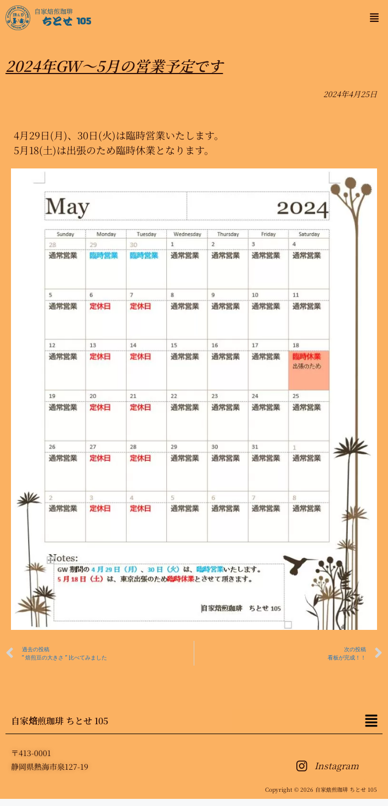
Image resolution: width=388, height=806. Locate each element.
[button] (374, 18)
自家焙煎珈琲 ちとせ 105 (59, 720)
